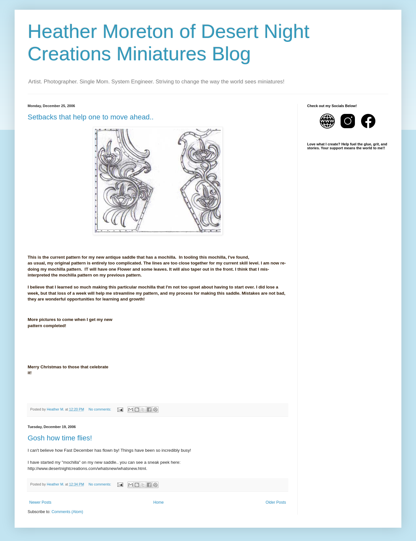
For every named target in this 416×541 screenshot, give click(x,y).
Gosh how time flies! (60, 438)
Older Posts (276, 502)
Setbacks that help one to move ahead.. (91, 117)
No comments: (100, 409)
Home (158, 502)
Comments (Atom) (67, 512)
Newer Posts (40, 502)
